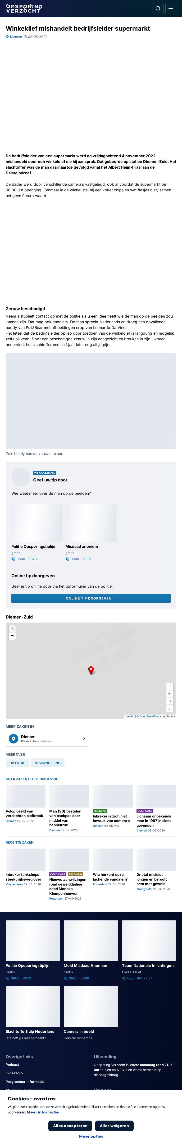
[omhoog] (169, 686)
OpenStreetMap (149, 716)
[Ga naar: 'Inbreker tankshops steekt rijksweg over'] (26, 875)
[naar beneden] (169, 708)
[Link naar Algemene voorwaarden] (47, 1090)
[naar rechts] (169, 701)
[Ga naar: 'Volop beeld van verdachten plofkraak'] (26, 808)
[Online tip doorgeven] (91, 598)
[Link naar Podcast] (47, 1064)
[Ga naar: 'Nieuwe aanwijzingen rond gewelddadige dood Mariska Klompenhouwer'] (69, 875)
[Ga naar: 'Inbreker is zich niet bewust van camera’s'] (113, 808)
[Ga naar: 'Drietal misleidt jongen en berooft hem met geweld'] (156, 875)
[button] (91, 670)
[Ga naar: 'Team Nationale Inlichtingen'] (149, 950)
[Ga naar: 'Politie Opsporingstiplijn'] (37, 533)
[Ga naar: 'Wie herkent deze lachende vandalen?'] (113, 875)
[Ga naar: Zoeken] (158, 8)
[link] (47, 739)
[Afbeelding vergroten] (173, 356)
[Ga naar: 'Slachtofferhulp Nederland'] (33, 1013)
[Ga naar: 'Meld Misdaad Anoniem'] (91, 950)
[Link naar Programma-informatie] (47, 1081)
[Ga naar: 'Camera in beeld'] (91, 1013)
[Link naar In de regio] (47, 1073)
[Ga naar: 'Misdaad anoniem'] (91, 533)
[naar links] (169, 693)
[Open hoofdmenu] (170, 8)
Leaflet (130, 716)
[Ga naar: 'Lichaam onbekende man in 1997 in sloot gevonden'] (156, 808)
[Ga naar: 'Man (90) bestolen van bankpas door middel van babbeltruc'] (69, 808)
